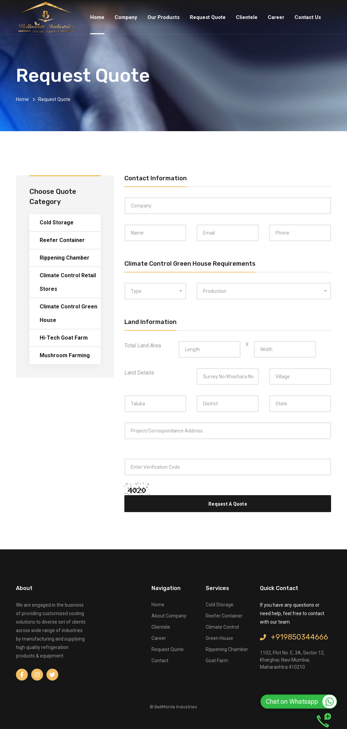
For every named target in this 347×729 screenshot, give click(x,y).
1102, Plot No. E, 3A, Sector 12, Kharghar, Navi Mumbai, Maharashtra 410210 (292, 660)
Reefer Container (62, 240)
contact (159, 660)
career (158, 638)
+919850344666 (294, 637)
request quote (167, 649)
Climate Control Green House (68, 313)
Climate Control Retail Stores (68, 282)
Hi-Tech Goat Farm (64, 338)
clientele (160, 627)
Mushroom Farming (65, 355)
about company (168, 616)
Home (22, 99)
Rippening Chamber (64, 258)
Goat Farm (217, 660)
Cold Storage (57, 222)
